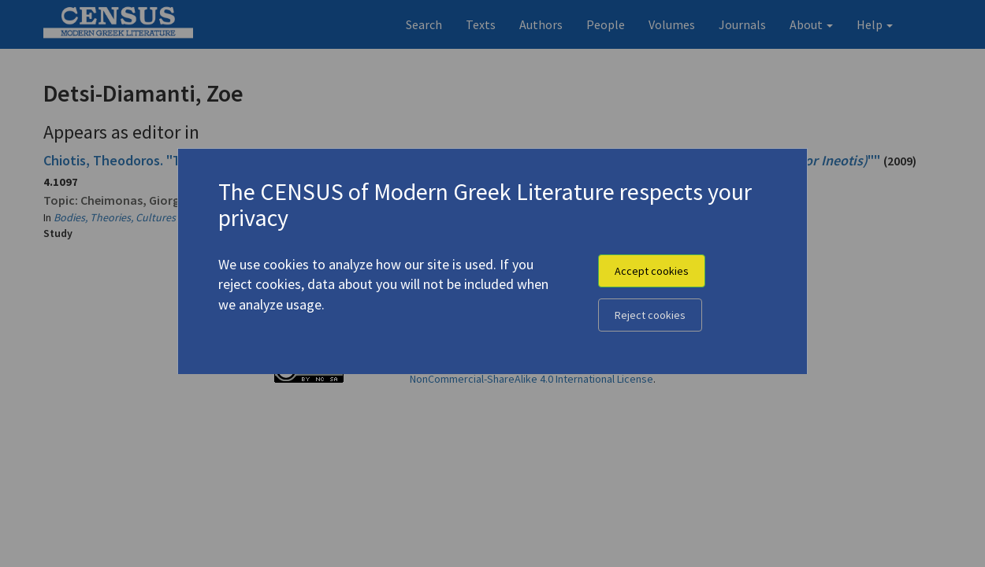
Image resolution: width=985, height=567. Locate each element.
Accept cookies (652, 271)
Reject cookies (650, 315)
